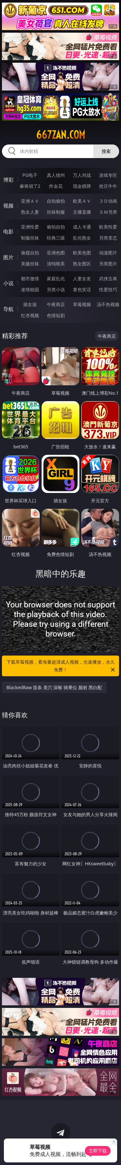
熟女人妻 (30, 212)
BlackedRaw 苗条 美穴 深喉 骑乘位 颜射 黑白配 (54, 687)
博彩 (8, 179)
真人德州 (56, 175)
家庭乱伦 (56, 278)
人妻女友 (82, 278)
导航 (8, 309)
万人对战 (82, 175)
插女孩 (30, 304)
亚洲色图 (56, 253)
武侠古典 (108, 278)
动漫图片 (108, 253)
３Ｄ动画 (108, 201)
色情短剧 (56, 315)
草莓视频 (82, 304)
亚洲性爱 (30, 227)
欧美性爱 (108, 227)
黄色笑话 (82, 289)
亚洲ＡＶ (30, 201)
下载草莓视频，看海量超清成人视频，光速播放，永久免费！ (61, 666)
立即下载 (98, 1151)
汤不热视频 (108, 304)
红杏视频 (30, 315)
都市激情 (30, 278)
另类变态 (108, 238)
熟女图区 (82, 264)
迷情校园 (30, 289)
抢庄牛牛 (108, 186)
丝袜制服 (56, 212)
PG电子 (29, 175)
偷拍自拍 (56, 227)
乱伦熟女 (82, 238)
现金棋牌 (82, 186)
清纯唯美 (56, 264)
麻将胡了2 (30, 186)
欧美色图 (82, 253)
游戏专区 (108, 175)
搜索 (106, 151)
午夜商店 (56, 304)
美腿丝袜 (30, 264)
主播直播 (82, 212)
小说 (8, 283)
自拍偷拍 (56, 201)
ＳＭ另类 (108, 212)
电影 (8, 231)
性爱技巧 (108, 289)
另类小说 (56, 289)
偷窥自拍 (30, 253)
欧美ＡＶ (82, 201)
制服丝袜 (30, 238)
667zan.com (60, 134)
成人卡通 (82, 227)
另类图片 (108, 264)
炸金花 (56, 186)
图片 (8, 257)
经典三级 (56, 238)
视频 (8, 205)
